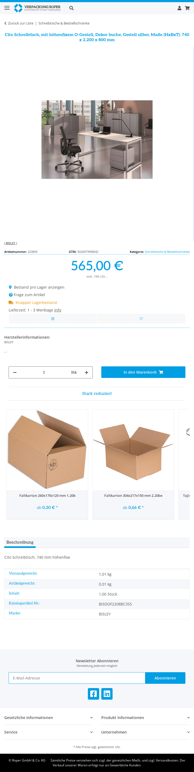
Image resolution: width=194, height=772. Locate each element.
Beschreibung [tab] (20, 542)
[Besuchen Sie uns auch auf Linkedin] (107, 694)
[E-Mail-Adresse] (77, 678)
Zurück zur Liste (20, 23)
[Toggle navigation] (7, 5)
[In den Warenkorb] (143, 372)
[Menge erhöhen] (86, 372)
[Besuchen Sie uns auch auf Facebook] (93, 694)
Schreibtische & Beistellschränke (167, 252)
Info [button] (57, 310)
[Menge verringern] (15, 372)
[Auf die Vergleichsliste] (52, 318)
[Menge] (43, 372)
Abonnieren (165, 678)
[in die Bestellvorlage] (141, 318)
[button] (120, 8)
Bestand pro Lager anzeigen (36, 287)
